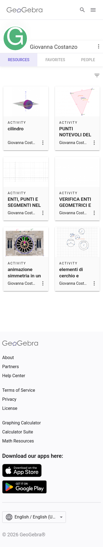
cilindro (16, 128)
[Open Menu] (93, 10)
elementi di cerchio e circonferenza (74, 275)
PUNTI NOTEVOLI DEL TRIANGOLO (75, 135)
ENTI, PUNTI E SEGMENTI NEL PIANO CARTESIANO (24, 208)
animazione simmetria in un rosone (24, 275)
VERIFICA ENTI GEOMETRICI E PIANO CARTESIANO (75, 208)
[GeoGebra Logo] (25, 10)
